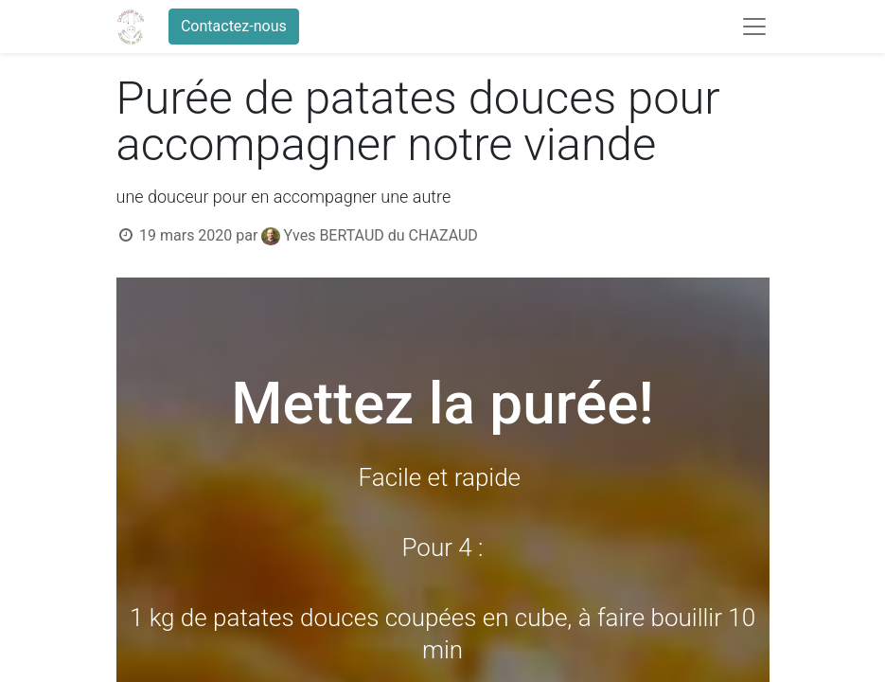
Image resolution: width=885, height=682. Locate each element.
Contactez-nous (234, 26)
